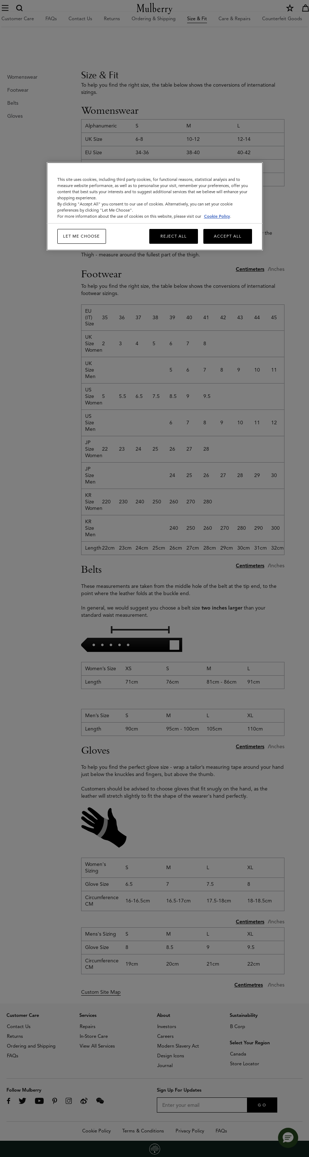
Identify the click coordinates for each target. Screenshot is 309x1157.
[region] (155, 206)
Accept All (228, 236)
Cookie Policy (217, 216)
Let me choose (81, 236)
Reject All (173, 236)
